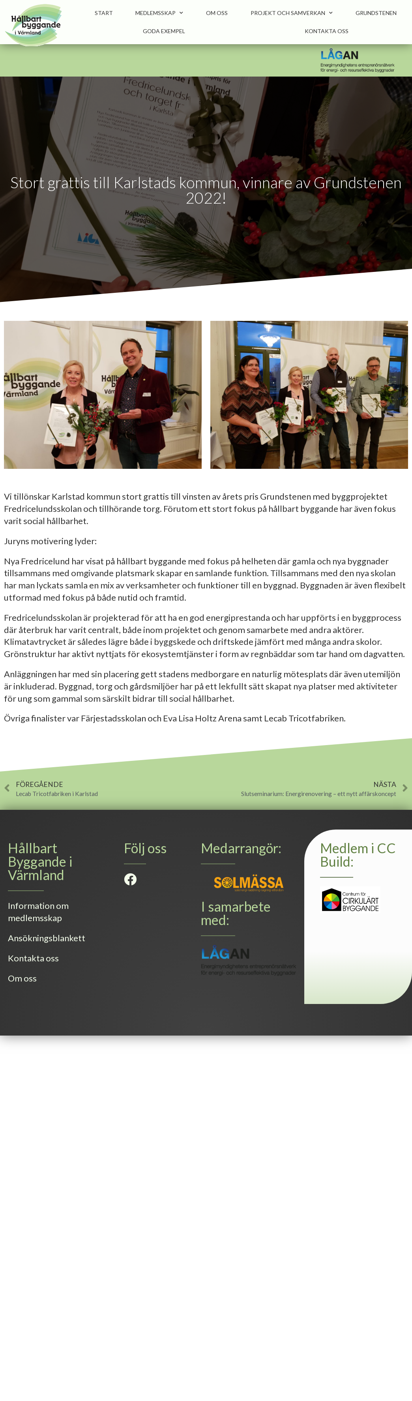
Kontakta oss (326, 31)
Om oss (217, 12)
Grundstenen (376, 12)
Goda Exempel (164, 31)
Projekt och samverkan (292, 13)
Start (104, 12)
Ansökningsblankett (46, 938)
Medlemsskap (159, 13)
